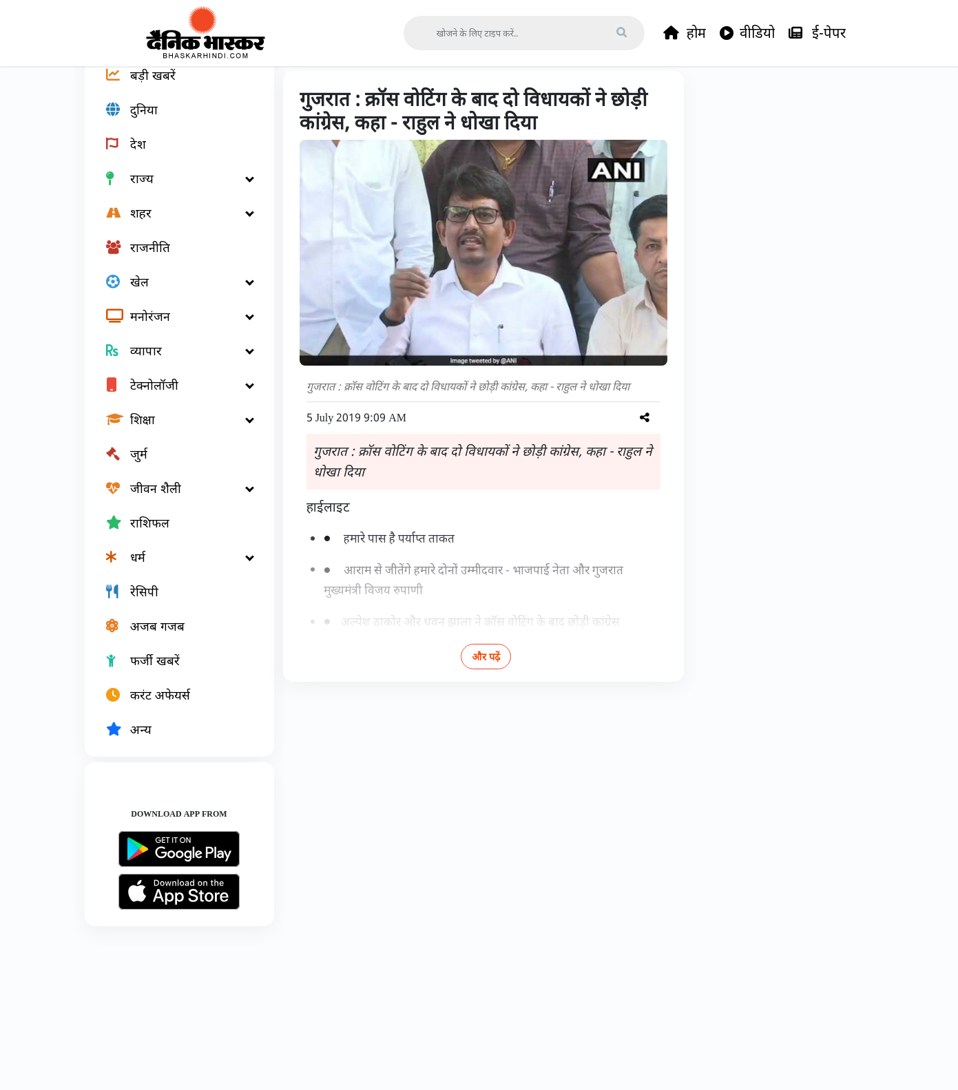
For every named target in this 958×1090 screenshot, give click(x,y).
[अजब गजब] (171, 672)
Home (304, 98)
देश (344, 98)
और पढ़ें (486, 702)
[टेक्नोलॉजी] (171, 431)
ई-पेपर (817, 33)
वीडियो (747, 33)
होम (684, 33)
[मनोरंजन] (171, 362)
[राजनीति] (171, 293)
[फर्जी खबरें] (171, 706)
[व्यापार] (171, 397)
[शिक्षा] (171, 465)
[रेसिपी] (171, 638)
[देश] (171, 190)
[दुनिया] (171, 156)
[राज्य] (171, 224)
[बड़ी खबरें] (171, 121)
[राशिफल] (171, 569)
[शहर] (171, 259)
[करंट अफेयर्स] (171, 741)
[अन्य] (171, 775)
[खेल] (171, 328)
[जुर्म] (171, 500)
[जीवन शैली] (171, 534)
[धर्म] (171, 603)
